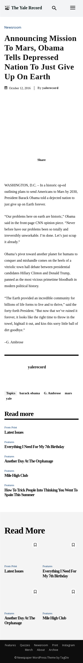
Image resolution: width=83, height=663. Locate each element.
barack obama (29, 393)
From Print (10, 427)
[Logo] (23, 7)
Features (9, 442)
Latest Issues (13, 432)
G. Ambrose (52, 393)
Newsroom (13, 27)
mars (68, 393)
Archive (53, 650)
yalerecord (50, 88)
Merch (29, 650)
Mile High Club (16, 475)
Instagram (68, 645)
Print (55, 645)
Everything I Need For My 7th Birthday (34, 447)
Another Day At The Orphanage (28, 461)
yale (9, 398)
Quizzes (25, 645)
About (41, 650)
